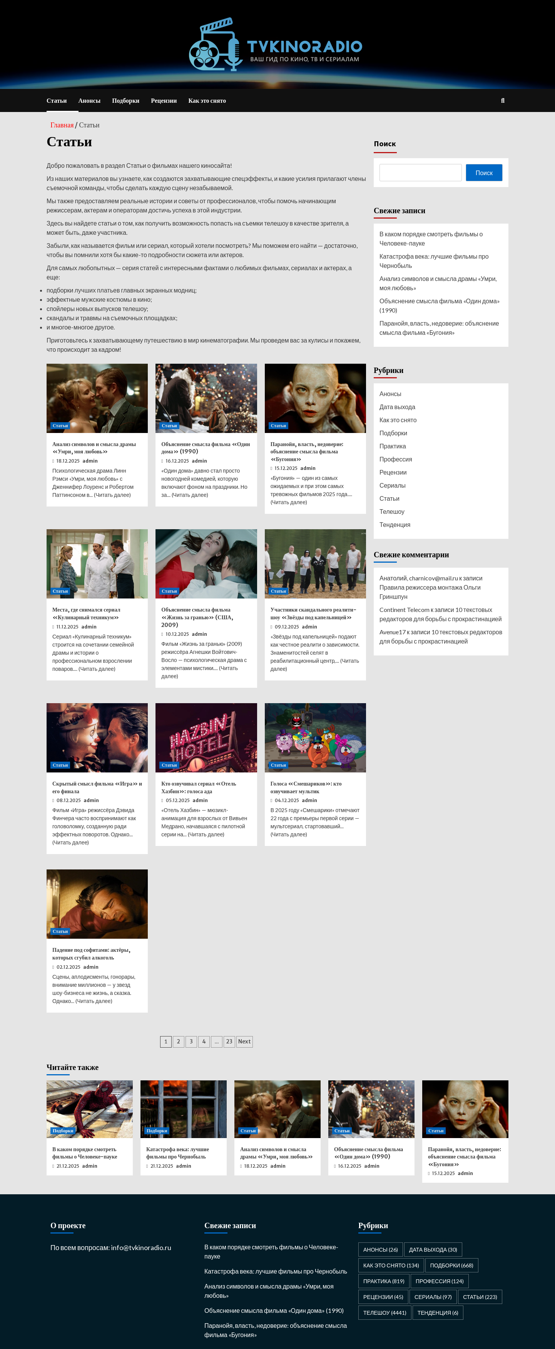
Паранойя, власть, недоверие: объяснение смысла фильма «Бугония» (307, 452)
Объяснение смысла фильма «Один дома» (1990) (439, 305)
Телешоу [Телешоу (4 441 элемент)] (384, 1312)
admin (90, 461)
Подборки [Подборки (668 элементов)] (452, 1265)
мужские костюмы (106, 299)
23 (229, 1041)
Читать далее (112, 494)
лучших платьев (97, 290)
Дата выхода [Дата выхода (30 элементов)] (433, 1249)
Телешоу (392, 511)
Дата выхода (397, 406)
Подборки (125, 100)
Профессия (395, 459)
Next (244, 1041)
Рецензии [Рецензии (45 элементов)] (383, 1297)
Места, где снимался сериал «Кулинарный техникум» (86, 613)
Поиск (385, 143)
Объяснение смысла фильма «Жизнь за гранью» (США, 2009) (197, 617)
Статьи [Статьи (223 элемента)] (480, 1297)
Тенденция (394, 524)
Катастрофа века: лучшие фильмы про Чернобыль (434, 260)
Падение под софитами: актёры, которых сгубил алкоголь (91, 953)
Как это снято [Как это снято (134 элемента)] (391, 1265)
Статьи (57, 100)
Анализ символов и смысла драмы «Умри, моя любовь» (94, 448)
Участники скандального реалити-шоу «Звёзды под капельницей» (313, 613)
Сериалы (392, 485)
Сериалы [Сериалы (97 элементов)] (433, 1297)
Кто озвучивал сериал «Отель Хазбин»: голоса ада (198, 787)
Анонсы (90, 100)
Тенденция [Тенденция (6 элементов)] (438, 1312)
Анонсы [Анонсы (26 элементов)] (380, 1249)
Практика (392, 446)
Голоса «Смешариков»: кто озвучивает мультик (306, 787)
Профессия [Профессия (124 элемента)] (440, 1281)
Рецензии (164, 100)
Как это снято (207, 100)
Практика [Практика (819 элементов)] (384, 1281)
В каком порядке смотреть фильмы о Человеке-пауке (431, 238)
